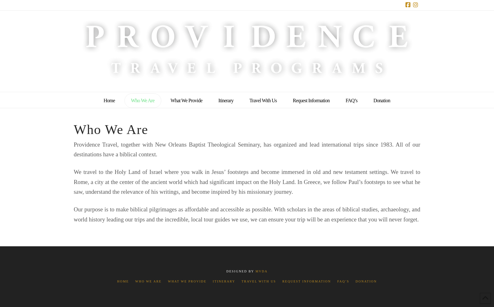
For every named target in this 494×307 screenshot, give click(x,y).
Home (123, 281)
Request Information (306, 281)
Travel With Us (259, 281)
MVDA (262, 271)
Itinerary (224, 281)
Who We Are (148, 281)
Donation (366, 281)
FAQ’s (343, 281)
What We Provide (187, 281)
